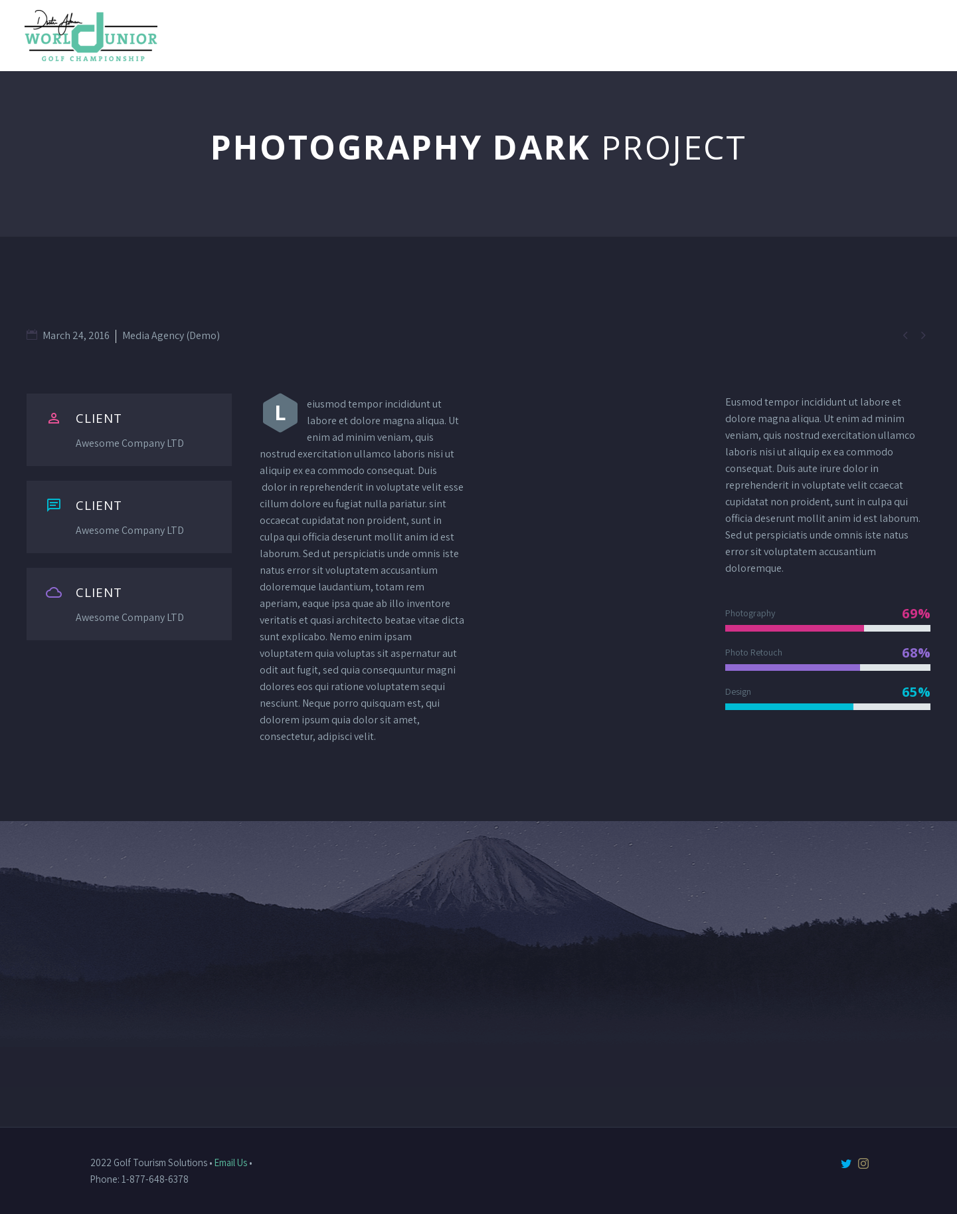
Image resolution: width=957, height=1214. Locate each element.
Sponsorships (893, 35)
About (569, 35)
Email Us (231, 1162)
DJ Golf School (657, 35)
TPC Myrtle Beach (777, 35)
